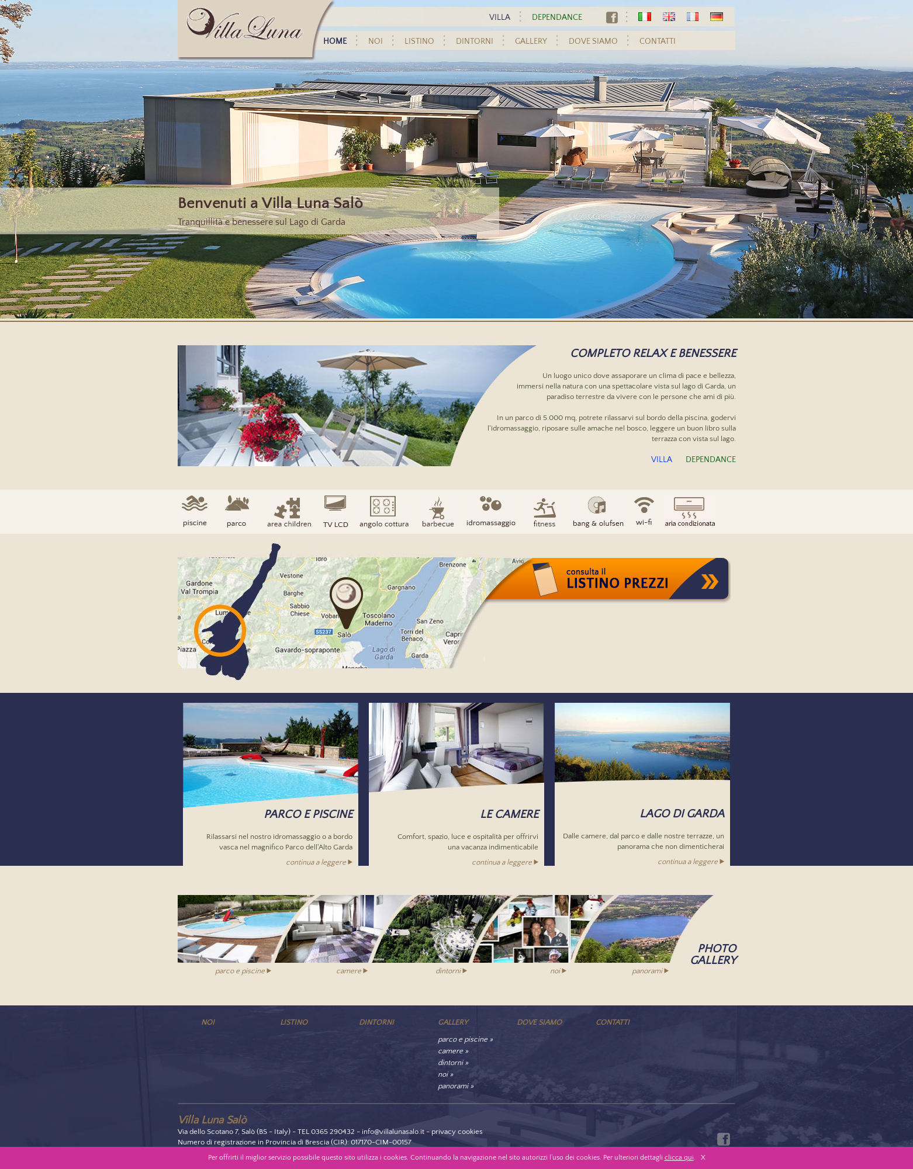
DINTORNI (474, 41)
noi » (445, 1074)
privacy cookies (457, 1132)
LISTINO (419, 41)
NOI (375, 41)
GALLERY (531, 41)
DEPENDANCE (557, 17)
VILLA (499, 17)
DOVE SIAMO (593, 41)
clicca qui (679, 1157)
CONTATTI (657, 41)
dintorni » (453, 1063)
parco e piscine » (465, 1039)
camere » (453, 1051)
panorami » (455, 1086)
